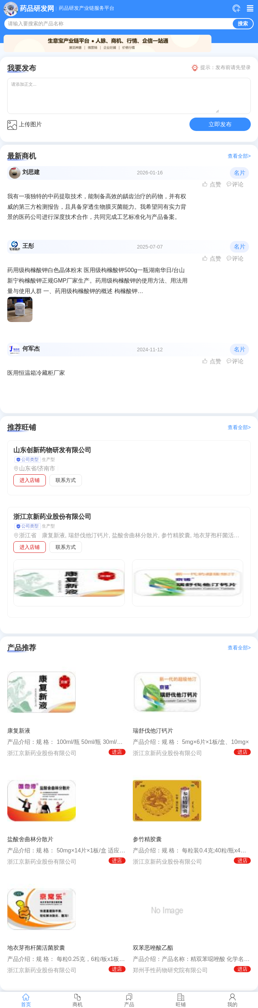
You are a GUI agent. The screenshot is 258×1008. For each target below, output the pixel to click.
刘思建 (31, 172)
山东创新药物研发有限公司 (52, 450)
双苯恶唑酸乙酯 (153, 948)
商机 (77, 1000)
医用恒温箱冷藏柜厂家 (36, 373)
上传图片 (24, 125)
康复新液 (18, 731)
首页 (26, 1000)
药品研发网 (37, 8)
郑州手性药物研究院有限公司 (170, 970)
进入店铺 (29, 480)
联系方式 (66, 480)
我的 (232, 1000)
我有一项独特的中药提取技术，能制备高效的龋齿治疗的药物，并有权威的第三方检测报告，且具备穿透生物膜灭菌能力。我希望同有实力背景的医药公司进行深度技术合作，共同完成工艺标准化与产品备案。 (96, 206)
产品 (129, 1000)
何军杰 (31, 349)
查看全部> (239, 156)
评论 (235, 184)
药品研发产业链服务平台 (86, 8)
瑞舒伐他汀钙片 (153, 731)
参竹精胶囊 (147, 839)
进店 (117, 752)
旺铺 (180, 1000)
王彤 (28, 246)
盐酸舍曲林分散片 (30, 839)
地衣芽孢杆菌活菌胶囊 (36, 948)
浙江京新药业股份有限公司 (52, 516)
